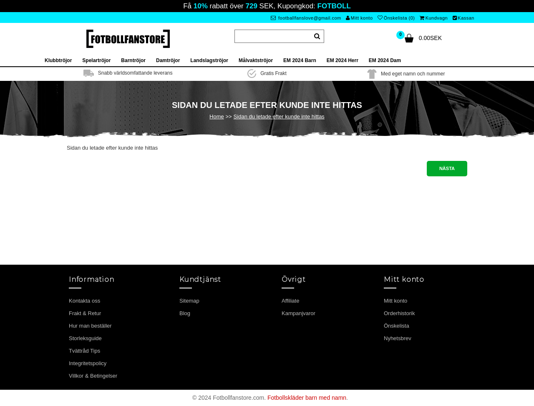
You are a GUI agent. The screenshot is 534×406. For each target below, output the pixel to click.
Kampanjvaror (298, 313)
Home (216, 116)
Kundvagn (434, 17)
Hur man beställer (90, 326)
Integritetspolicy (87, 363)
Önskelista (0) (396, 17)
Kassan (463, 17)
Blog (184, 313)
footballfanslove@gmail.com (306, 17)
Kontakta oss (84, 301)
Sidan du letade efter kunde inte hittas (279, 116)
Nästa (447, 168)
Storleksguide (85, 338)
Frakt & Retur (85, 313)
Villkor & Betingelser (93, 376)
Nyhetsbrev (397, 338)
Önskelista (396, 326)
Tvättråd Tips (84, 351)
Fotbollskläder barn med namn (306, 397)
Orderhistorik (399, 313)
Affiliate (290, 301)
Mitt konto (359, 17)
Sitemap (189, 301)
